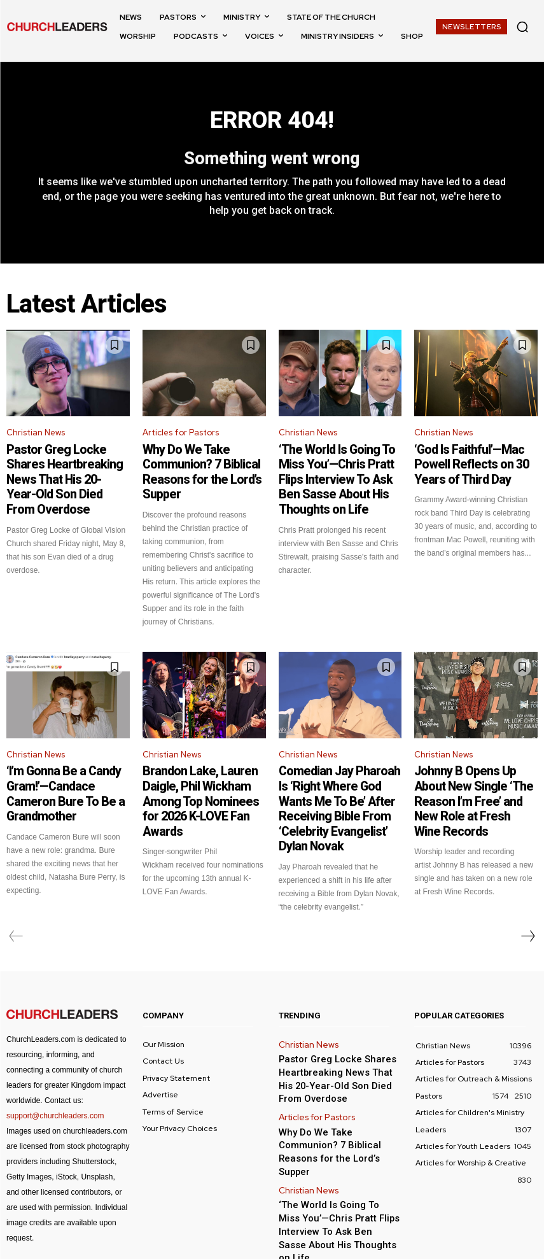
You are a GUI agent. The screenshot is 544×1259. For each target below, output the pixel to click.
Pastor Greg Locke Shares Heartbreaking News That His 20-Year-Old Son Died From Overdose (64, 472)
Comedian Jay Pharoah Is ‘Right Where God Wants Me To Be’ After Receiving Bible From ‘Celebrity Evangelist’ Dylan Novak (340, 773)
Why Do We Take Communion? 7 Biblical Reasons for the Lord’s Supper (203, 466)
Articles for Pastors (181, 438)
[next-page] (527, 884)
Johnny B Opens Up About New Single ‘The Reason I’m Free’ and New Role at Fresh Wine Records (469, 768)
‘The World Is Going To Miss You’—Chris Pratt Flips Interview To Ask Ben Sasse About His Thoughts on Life (333, 472)
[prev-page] (16, 884)
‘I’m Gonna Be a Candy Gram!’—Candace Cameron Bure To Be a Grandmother (67, 762)
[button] (522, 26)
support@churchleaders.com (55, 1063)
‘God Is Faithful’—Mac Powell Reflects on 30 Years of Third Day (471, 466)
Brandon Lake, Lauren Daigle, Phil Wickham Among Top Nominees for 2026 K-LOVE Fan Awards (200, 768)
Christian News (35, 438)
